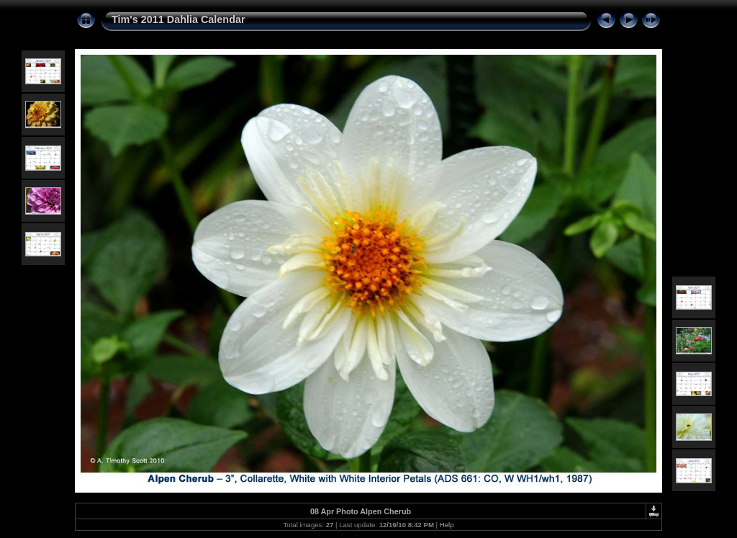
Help (447, 525)
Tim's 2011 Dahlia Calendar (178, 19)
